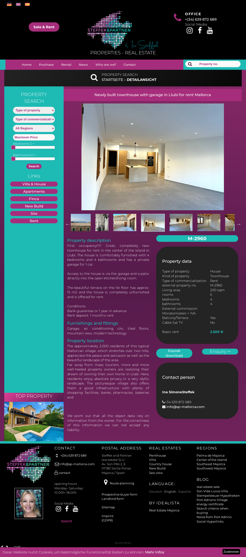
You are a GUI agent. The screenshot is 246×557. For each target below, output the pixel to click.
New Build (34, 206)
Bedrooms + (24, 143)
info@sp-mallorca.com (185, 407)
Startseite (112, 79)
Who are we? (105, 64)
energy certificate (210, 504)
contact (62, 473)
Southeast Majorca (211, 464)
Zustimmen (231, 551)
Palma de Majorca (211, 455)
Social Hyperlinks (210, 521)
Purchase (46, 64)
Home (27, 64)
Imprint (108, 516)
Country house (160, 464)
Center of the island (212, 460)
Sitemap (108, 507)
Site (34, 213)
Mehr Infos (154, 552)
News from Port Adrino (214, 517)
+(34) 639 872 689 (201, 19)
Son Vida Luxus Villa (212, 491)
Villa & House (34, 184)
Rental (66, 64)
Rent (34, 221)
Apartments (34, 191)
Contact (129, 64)
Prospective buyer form (119, 494)
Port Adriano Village (212, 500)
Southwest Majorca (211, 468)
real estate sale (208, 487)
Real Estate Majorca (164, 510)
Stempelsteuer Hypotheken (218, 495)
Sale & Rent (44, 27)
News (83, 64)
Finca (34, 199)
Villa (152, 460)
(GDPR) (107, 520)
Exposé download (174, 353)
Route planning (118, 483)
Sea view (156, 473)
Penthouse (157, 455)
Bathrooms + (24, 155)
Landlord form (113, 499)
